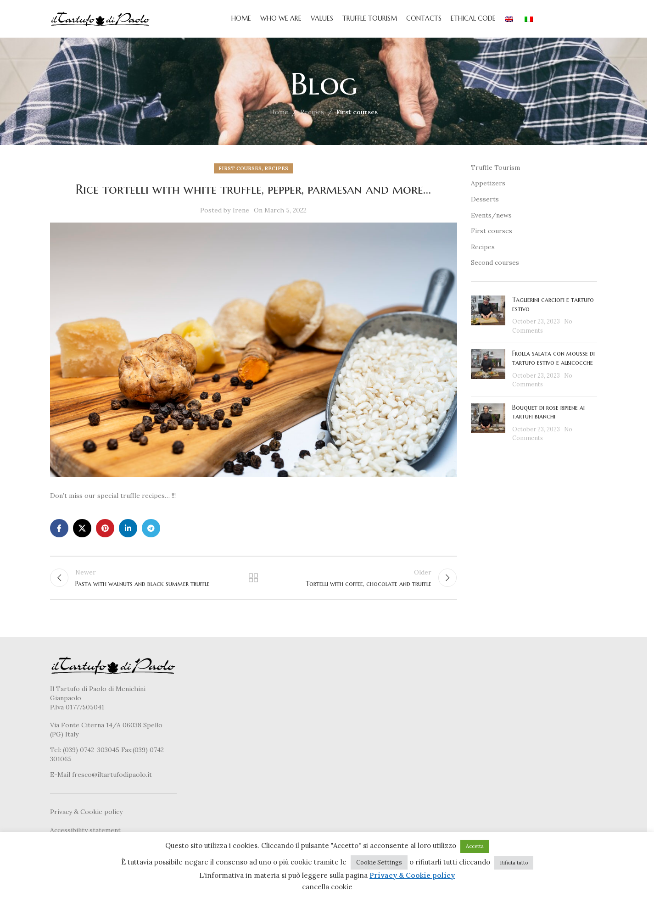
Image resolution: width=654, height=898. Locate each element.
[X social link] (82, 532)
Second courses (495, 266)
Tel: (56, 756)
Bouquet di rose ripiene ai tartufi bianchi (548, 415)
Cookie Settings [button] (379, 862)
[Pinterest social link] (105, 532)
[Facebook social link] (59, 532)
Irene (241, 214)
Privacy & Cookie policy (86, 818)
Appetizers (488, 187)
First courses (357, 116)
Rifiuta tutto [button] (514, 862)
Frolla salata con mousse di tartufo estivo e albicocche (553, 362)
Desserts (485, 203)
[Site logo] (100, 20)
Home (279, 116)
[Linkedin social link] (128, 532)
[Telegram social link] (151, 532)
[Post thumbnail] (488, 319)
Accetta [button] (475, 846)
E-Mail (61, 780)
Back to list (253, 583)
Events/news (491, 219)
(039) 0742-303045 (91, 756)
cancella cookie (327, 886)
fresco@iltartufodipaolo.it (112, 780)
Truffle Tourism (495, 171)
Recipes (312, 116)
